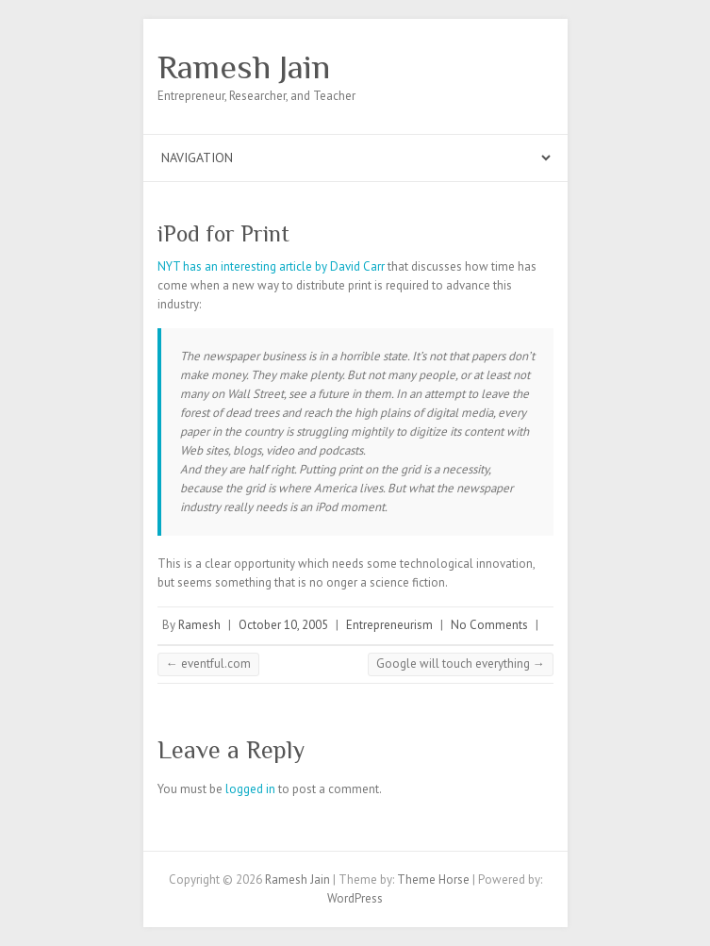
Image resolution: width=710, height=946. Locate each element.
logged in (250, 789)
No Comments (489, 625)
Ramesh (199, 625)
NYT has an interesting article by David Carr (271, 266)
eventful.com (208, 664)
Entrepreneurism (389, 625)
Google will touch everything (460, 664)
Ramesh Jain (243, 67)
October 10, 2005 (283, 625)
